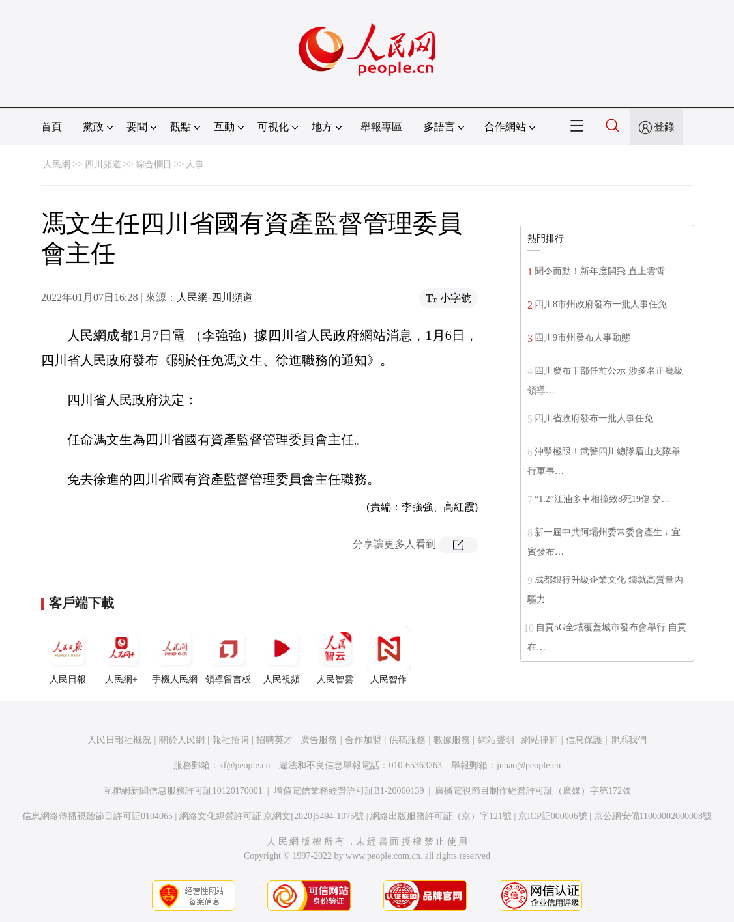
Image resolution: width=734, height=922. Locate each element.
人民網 (56, 164)
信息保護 (584, 740)
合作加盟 (363, 740)
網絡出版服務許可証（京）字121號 (441, 816)
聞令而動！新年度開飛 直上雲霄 (600, 271)
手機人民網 (175, 655)
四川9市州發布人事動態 (582, 337)
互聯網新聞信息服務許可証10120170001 (183, 791)
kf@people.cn (245, 765)
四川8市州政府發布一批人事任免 (601, 304)
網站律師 (539, 740)
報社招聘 (231, 740)
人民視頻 (281, 655)
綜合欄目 (154, 164)
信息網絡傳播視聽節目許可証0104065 (97, 816)
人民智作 (388, 655)
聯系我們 (628, 740)
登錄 (664, 126)
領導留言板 (228, 655)
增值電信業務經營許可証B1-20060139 (349, 791)
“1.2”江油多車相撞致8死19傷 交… (602, 499)
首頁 (51, 126)
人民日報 (68, 655)
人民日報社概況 (119, 740)
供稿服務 (407, 740)
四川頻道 (103, 164)
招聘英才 (274, 740)
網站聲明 (496, 740)
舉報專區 (381, 126)
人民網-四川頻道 (215, 297)
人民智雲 (335, 655)
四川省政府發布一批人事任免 (594, 418)
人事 (195, 164)
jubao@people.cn (529, 765)
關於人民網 (182, 740)
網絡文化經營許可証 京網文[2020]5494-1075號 (271, 816)
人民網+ (121, 655)
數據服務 (451, 740)
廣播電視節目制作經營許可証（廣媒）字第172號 (533, 791)
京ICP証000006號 (552, 816)
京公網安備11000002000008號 (653, 816)
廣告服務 (319, 740)
